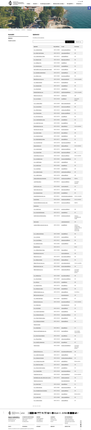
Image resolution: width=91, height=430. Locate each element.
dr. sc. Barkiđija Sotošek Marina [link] (39, 72)
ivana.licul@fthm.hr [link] (65, 236)
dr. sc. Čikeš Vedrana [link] (37, 109)
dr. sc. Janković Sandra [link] (38, 171)
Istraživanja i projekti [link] (45, 4)
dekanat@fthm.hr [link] (64, 291)
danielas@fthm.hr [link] (64, 354)
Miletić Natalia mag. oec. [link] (38, 269)
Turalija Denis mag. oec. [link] (38, 374)
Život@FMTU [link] (70, 4)
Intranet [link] (39, 426)
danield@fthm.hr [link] (64, 135)
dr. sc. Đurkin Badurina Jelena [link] (39, 139)
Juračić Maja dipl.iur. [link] (37, 181)
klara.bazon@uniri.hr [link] (65, 78)
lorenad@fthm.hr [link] (64, 122)
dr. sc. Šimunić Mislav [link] (38, 338)
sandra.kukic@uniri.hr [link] (65, 221)
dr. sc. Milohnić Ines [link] (37, 275)
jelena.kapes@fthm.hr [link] (65, 189)
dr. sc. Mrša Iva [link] (36, 281)
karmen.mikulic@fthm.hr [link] (66, 266)
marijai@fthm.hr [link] (64, 168)
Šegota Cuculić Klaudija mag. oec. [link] (40, 330)
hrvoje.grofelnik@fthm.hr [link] (66, 158)
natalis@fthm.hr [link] (64, 88)
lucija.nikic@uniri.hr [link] (65, 294)
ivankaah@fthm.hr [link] (64, 56)
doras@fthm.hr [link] (64, 342)
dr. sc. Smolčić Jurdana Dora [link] (39, 342)
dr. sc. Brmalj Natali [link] (37, 88)
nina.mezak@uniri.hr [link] (65, 253)
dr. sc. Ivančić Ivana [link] (37, 165)
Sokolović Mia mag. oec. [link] (38, 351)
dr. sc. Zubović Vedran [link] (38, 400)
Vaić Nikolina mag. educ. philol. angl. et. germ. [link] (42, 377)
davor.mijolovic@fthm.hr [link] (66, 256)
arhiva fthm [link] (67, 426)
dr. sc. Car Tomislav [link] (37, 98)
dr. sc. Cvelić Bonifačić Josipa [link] (39, 119)
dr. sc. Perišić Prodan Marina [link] (39, 311)
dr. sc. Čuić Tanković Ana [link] (38, 116)
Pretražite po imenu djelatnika (38, 37)
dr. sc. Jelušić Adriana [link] (38, 174)
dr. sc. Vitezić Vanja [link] (37, 383)
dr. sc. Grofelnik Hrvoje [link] (38, 158)
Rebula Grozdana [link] (37, 324)
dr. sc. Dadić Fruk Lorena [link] (38, 122)
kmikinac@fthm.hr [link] (64, 259)
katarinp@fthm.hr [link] (64, 321)
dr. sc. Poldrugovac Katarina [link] (39, 321)
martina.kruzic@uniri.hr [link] (65, 215)
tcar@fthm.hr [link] (63, 98)
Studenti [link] (35, 4)
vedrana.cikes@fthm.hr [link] (65, 109)
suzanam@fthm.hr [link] (64, 243)
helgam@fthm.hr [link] (64, 249)
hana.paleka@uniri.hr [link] (65, 304)
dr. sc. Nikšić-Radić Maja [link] (38, 298)
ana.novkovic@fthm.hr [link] (65, 301)
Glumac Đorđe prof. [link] (37, 145)
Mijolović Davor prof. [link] (37, 256)
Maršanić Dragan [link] (37, 246)
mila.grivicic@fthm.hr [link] (65, 155)
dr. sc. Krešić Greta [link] (37, 208)
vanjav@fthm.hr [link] (64, 383)
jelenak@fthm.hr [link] (64, 288)
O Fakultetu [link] (79, 4)
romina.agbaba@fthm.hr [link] (66, 49)
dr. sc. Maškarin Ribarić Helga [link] (39, 249)
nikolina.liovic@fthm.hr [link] (65, 240)
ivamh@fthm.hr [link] (64, 281)
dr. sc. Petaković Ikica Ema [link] (39, 314)
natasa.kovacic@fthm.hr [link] (66, 278)
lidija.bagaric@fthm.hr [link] (65, 59)
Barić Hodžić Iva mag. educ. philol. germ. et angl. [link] (43, 69)
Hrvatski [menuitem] (78, 1)
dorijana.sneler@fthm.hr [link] (66, 345)
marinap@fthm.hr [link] (64, 311)
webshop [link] (53, 426)
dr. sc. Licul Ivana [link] (37, 236)
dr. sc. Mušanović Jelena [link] (38, 288)
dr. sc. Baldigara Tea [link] (37, 62)
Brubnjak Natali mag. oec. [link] (38, 92)
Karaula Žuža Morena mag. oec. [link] (39, 195)
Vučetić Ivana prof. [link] (37, 393)
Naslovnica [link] (10, 29)
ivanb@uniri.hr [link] (64, 95)
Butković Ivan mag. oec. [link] (38, 95)
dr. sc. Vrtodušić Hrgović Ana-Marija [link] (40, 390)
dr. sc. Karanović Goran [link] (38, 192)
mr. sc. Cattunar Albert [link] (38, 103)
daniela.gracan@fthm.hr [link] (65, 148)
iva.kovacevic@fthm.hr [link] (65, 202)
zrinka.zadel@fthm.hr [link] (65, 396)
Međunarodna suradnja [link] (59, 4)
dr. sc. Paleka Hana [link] (37, 304)
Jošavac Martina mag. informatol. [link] (40, 178)
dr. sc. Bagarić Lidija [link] (37, 59)
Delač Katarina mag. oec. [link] (38, 126)
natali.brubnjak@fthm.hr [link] (65, 92)
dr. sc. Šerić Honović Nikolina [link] (39, 335)
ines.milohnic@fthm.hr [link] (65, 275)
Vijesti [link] (9, 426)
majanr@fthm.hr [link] (64, 298)
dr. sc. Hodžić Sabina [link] (37, 161)
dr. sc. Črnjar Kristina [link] (37, 112)
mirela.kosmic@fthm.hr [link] (65, 199)
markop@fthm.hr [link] (64, 308)
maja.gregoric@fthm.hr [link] (65, 152)
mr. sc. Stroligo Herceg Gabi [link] (39, 361)
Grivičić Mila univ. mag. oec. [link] (39, 155)
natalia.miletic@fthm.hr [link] (65, 269)
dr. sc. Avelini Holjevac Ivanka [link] (39, 56)
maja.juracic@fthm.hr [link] (65, 181)
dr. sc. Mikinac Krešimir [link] (38, 259)
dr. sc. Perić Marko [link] (37, 308)
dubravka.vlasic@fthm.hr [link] (66, 387)
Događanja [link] (24, 426)
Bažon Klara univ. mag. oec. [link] (39, 78)
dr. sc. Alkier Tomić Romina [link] (39, 52)
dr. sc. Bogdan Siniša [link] (37, 85)
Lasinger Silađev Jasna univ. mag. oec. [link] (41, 224)
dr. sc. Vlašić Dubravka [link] (38, 387)
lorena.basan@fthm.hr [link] (65, 75)
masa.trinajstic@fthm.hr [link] (65, 370)
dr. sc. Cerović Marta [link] (37, 106)
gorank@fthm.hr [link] (64, 192)
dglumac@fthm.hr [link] (64, 145)
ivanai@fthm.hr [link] (64, 165)
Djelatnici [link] (10, 38)
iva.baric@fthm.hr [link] (64, 69)
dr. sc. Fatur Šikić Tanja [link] (38, 142)
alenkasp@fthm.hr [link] (64, 364)
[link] (89, 8)
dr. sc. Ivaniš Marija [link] (37, 168)
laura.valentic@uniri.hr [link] (65, 380)
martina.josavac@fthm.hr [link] (66, 178)
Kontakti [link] (23, 29)
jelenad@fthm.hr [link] (64, 139)
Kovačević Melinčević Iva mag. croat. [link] (41, 202)
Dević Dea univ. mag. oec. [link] (38, 129)
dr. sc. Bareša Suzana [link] (38, 65)
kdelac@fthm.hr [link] (64, 126)
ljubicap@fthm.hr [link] (64, 317)
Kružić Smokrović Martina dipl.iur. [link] (40, 215)
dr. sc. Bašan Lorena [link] (37, 75)
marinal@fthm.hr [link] (64, 233)
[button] (82, 1)
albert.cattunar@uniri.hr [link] (65, 103)
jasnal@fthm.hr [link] (64, 224)
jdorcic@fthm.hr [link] (64, 132)
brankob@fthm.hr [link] (64, 82)
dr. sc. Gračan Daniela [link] (38, 148)
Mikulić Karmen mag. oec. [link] (38, 266)
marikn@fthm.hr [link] (64, 212)
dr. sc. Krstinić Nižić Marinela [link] (39, 212)
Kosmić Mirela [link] (36, 199)
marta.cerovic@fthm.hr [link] (65, 106)
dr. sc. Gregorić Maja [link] (37, 152)
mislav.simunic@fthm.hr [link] (65, 338)
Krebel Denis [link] (36, 205)
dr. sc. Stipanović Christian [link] (39, 357)
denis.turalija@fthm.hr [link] (65, 374)
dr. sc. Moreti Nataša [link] (37, 278)
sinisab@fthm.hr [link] (64, 85)
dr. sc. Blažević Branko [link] (38, 82)
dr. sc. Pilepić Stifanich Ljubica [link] (39, 317)
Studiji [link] (29, 4)
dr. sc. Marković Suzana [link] (38, 243)
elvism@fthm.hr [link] (64, 285)
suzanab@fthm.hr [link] (64, 65)
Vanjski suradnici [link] (12, 40)
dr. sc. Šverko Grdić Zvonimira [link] (39, 367)
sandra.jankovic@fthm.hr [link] (66, 171)
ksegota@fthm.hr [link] (64, 330)
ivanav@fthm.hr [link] (64, 393)
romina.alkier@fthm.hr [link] (65, 52)
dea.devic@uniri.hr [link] (65, 129)
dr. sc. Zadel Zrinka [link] (37, 396)
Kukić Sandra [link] (36, 221)
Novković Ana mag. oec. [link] (38, 301)
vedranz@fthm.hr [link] (64, 400)
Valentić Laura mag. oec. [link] (38, 380)
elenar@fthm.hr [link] (64, 327)
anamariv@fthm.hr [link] (64, 390)
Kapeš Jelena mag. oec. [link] (38, 189)
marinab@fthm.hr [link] (64, 72)
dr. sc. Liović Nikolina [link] (38, 240)
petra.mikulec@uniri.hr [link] (65, 262)
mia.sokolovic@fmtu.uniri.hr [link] (66, 351)
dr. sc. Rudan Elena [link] (37, 327)
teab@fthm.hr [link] (64, 62)
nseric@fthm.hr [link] (64, 335)
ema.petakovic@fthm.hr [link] (66, 314)
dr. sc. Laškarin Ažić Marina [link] (39, 233)
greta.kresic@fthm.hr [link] (65, 208)
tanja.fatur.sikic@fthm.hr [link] (66, 142)
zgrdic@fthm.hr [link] (64, 367)
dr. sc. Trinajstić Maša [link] (38, 370)
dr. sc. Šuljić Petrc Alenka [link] (38, 364)
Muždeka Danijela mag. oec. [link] (39, 291)
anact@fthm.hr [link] (64, 116)
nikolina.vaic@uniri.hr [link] (65, 377)
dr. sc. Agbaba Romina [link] (38, 49)
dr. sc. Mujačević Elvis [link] (38, 285)
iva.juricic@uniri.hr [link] (64, 186)
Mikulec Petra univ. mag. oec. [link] (39, 262)
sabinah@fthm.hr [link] (64, 161)
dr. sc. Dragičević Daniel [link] (38, 135)
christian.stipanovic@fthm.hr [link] (66, 357)
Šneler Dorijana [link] (36, 345)
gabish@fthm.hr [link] (64, 361)
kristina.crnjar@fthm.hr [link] (65, 112)
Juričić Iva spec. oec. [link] (38, 186)
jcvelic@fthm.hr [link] (64, 119)
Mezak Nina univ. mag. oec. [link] (39, 253)
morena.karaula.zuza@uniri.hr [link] (67, 195)
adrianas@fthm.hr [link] (64, 174)
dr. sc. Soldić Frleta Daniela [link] (39, 354)
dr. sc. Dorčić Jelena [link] (37, 132)
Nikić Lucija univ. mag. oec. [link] (39, 294)
